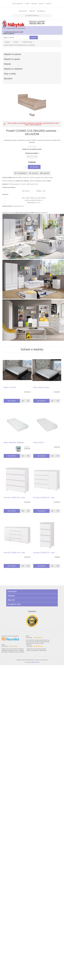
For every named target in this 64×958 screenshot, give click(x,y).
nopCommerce (35, 662)
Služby (27, 3)
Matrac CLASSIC (10, 387)
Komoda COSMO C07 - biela (43, 553)
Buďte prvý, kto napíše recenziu (32, 149)
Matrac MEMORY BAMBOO (14, 442)
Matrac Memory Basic (41, 387)
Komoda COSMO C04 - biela (14, 497)
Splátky (41, 3)
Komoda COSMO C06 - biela (14, 553)
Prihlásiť (32, 11)
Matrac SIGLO (38, 442)
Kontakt (48, 3)
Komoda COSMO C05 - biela (43, 497)
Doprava (34, 3)
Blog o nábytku (18, 3)
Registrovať (23, 11)
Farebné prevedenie (31, 153)
